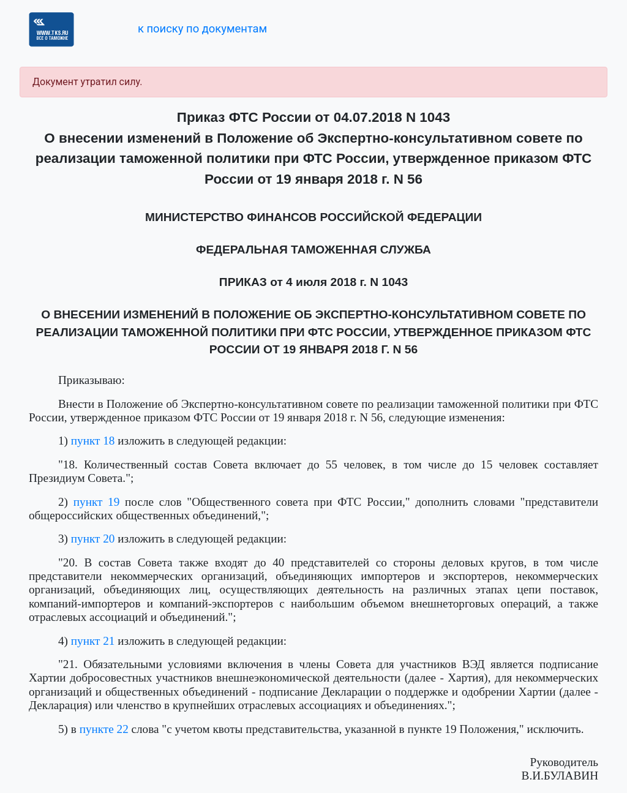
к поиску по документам (202, 28)
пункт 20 (93, 538)
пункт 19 (96, 501)
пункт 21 (93, 640)
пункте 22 (104, 729)
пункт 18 (93, 440)
